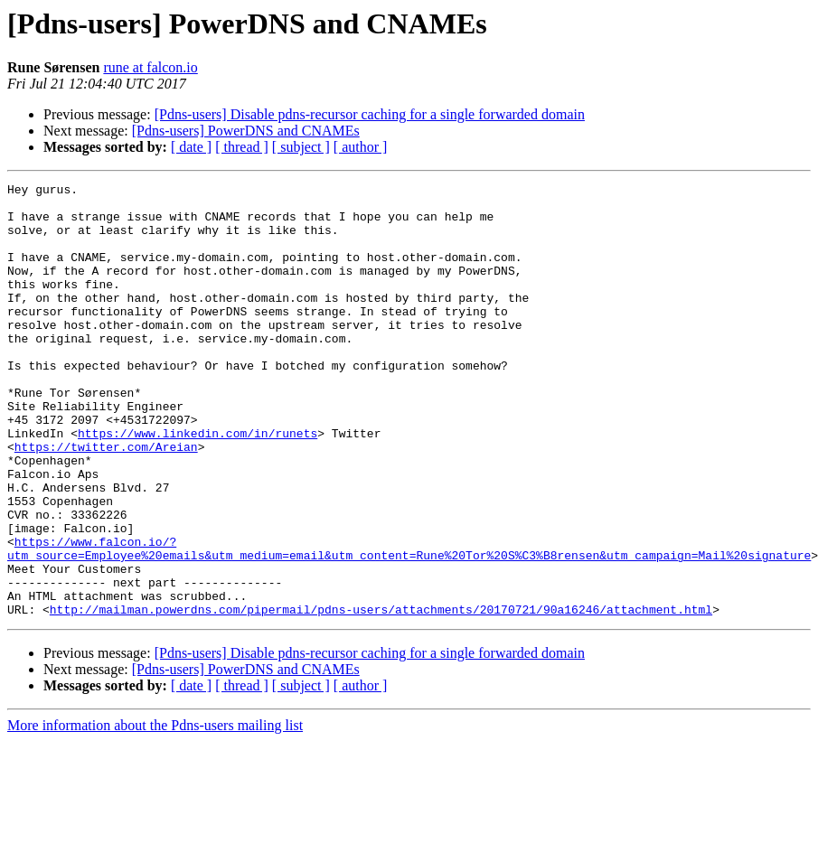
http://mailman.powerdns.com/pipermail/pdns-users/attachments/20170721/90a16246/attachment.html (381, 696)
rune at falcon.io (150, 67)
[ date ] (191, 147)
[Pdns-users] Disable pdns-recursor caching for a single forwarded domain (370, 114)
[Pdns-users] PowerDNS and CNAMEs (246, 130)
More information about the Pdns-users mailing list (155, 812)
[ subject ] (301, 147)
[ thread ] (241, 147)
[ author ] (361, 147)
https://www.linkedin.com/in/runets (197, 484)
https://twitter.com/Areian (106, 500)
